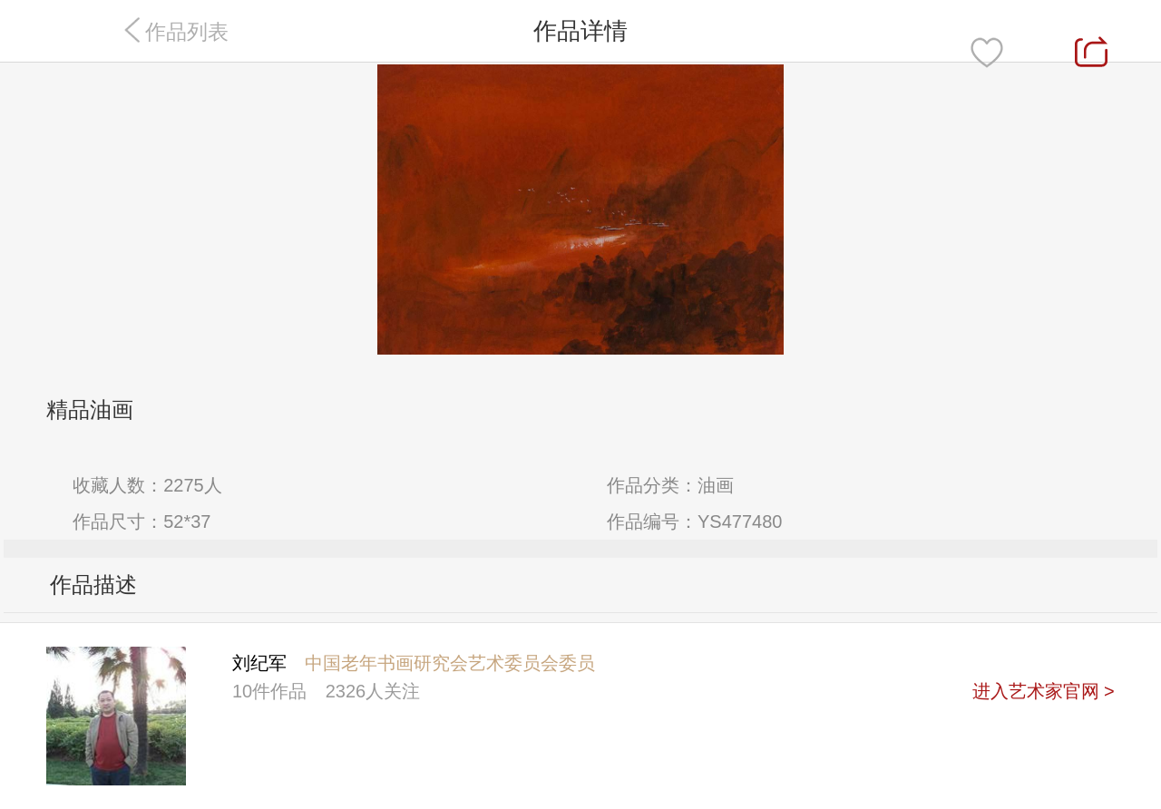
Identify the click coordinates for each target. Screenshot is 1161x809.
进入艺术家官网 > (1043, 691)
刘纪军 (259, 663)
